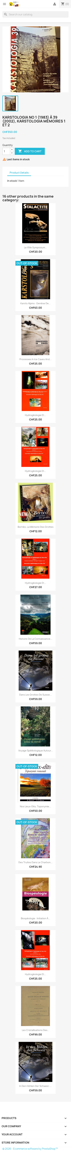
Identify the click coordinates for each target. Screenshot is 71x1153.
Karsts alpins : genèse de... (35, 303)
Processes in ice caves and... (35, 359)
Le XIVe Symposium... (35, 247)
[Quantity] (6, 151)
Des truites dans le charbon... (35, 862)
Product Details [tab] (19, 172)
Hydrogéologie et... (35, 415)
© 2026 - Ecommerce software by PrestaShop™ (30, 1148)
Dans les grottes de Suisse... (35, 694)
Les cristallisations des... (35, 1030)
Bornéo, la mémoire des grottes (35, 526)
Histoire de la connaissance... (35, 638)
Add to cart (29, 151)
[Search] (35, 14)
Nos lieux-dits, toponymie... (35, 806)
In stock (12, 180)
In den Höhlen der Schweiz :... (35, 1086)
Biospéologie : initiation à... (35, 918)
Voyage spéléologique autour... (35, 750)
